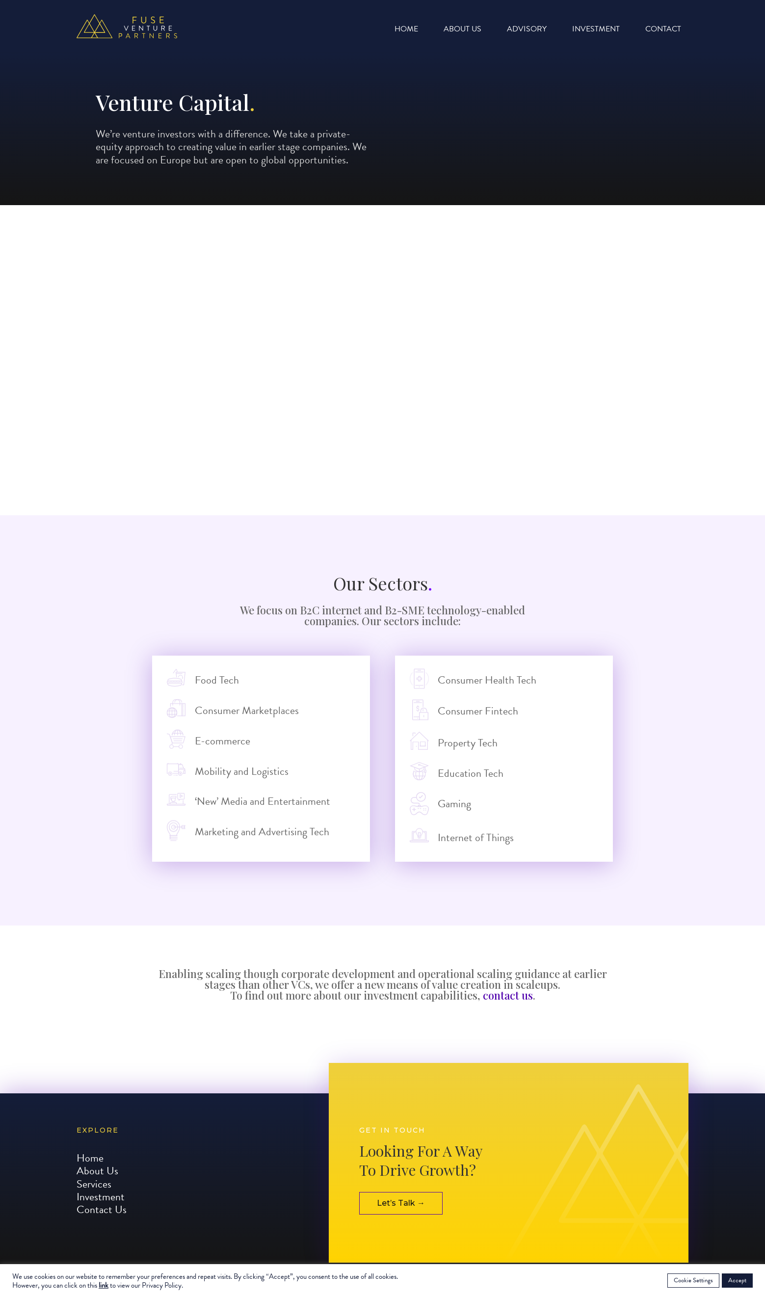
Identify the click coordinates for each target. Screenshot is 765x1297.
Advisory (527, 30)
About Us (462, 30)
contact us (508, 995)
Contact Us (102, 1222)
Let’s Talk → (401, 1215)
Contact (663, 30)
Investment (596, 30)
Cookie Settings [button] (693, 1280)
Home (406, 30)
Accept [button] (737, 1280)
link (103, 1285)
